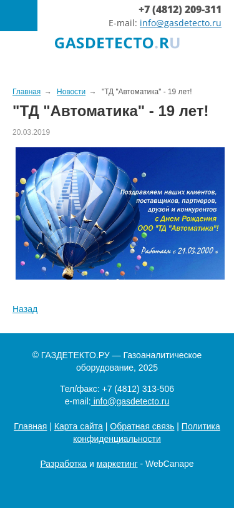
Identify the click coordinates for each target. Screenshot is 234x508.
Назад (24, 309)
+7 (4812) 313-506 (138, 389)
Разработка (63, 464)
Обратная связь (142, 426)
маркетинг (117, 464)
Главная (30, 426)
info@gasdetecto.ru (181, 23)
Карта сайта (78, 426)
